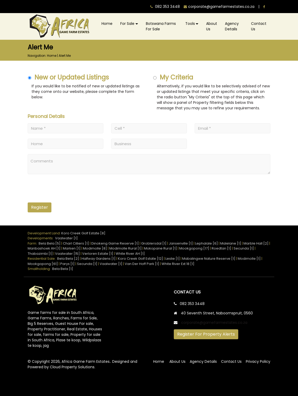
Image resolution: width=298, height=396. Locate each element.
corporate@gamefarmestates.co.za (214, 322)
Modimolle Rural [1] (125, 248)
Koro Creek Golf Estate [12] (140, 258)
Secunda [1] (244, 248)
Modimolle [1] (249, 258)
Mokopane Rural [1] (160, 248)
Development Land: (44, 233)
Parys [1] (67, 263)
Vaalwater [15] (67, 253)
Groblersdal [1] (153, 243)
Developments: (41, 238)
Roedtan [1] (221, 248)
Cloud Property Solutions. (72, 367)
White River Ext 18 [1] (178, 263)
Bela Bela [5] (50, 243)
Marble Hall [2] (256, 243)
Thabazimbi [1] (40, 253)
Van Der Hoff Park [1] (142, 263)
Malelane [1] (230, 243)
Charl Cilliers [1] (76, 243)
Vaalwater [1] (66, 238)
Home (107, 23)
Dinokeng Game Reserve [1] (115, 243)
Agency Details (232, 26)
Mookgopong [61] (43, 263)
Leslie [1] (172, 258)
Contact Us (258, 26)
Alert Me (65, 55)
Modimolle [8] (95, 248)
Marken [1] (72, 248)
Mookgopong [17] (194, 248)
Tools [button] (190, 23)
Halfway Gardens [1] (98, 258)
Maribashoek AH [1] (44, 248)
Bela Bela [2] (68, 258)
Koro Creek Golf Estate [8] (83, 233)
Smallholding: (40, 268)
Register (39, 207)
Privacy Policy (258, 361)
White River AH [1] (130, 253)
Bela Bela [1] (62, 268)
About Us (211, 26)
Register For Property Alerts (206, 334)
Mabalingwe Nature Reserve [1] (208, 258)
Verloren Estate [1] (97, 253)
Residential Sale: (42, 258)
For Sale (127, 23)
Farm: (33, 243)
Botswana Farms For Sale (161, 26)
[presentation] (60, 190)
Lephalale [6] (206, 243)
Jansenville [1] (181, 243)
